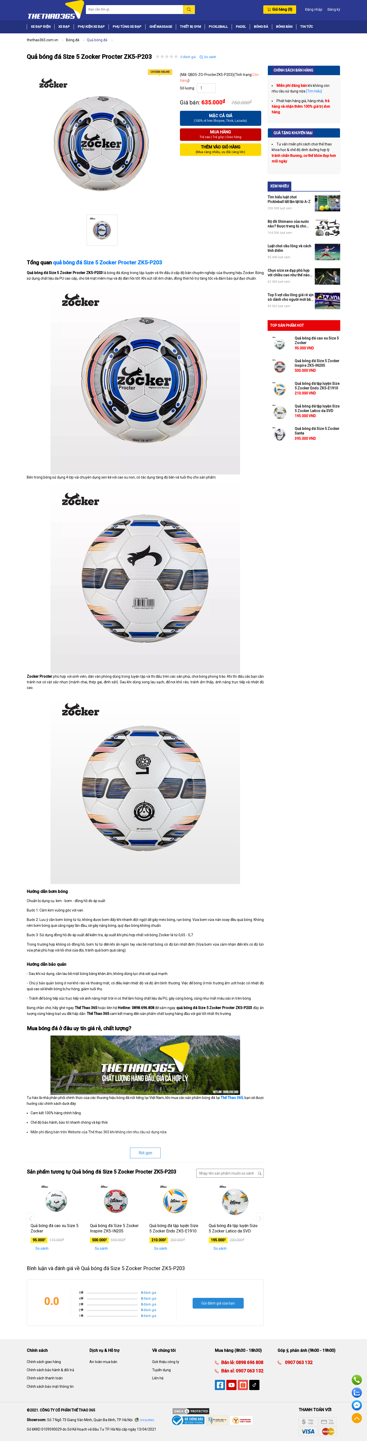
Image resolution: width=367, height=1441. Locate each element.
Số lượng (187, 88)
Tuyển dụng (161, 1370)
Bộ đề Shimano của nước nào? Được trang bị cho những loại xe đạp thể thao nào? (289, 224)
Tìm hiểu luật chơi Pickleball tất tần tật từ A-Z (289, 199)
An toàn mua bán (103, 1362)
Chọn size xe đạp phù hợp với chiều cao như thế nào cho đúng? (289, 272)
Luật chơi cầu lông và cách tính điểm (289, 248)
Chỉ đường (147, 1420)
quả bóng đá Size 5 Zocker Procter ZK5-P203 (107, 263)
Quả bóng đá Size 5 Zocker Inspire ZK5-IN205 (114, 1228)
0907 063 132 (249, 1371)
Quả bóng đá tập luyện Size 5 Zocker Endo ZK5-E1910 (173, 1228)
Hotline (357, 1380)
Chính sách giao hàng (44, 1362)
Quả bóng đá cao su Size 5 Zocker (54, 1228)
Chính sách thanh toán (45, 1378)
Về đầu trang (357, 1418)
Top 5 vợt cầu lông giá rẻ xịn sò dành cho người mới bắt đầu (290, 297)
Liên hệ (157, 1378)
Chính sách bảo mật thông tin (50, 1386)
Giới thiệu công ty (165, 1362)
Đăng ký (333, 9)
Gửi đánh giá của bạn (218, 1303)
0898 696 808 (249, 1362)
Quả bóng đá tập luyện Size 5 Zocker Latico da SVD (233, 1228)
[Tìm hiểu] (314, 91)
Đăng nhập (313, 9)
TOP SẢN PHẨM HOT (287, 325)
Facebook (357, 1405)
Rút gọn (145, 1152)
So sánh (208, 57)
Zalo (357, 1393)
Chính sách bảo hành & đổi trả (50, 1370)
